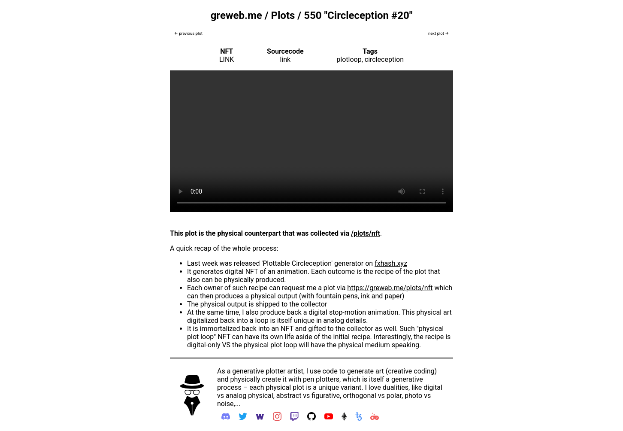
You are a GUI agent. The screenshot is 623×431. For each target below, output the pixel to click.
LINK (226, 59)
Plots (283, 15)
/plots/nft (365, 233)
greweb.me (236, 15)
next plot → (438, 33)
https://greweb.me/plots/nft (389, 288)
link (285, 59)
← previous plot (188, 33)
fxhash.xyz (391, 263)
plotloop (348, 59)
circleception (384, 59)
